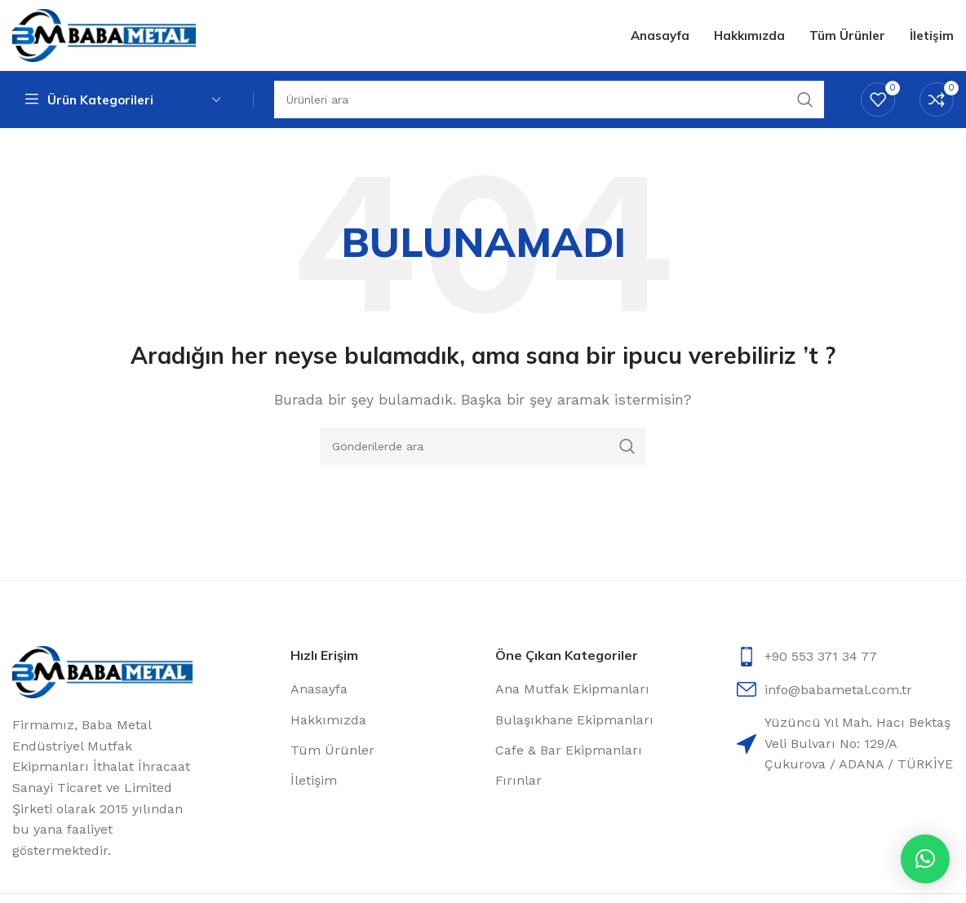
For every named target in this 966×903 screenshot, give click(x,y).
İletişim (313, 782)
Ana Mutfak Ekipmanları (572, 691)
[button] (925, 858)
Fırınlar (518, 782)
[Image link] (102, 673)
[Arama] (483, 448)
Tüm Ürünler (332, 752)
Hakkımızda (328, 721)
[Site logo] (104, 35)
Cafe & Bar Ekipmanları (568, 752)
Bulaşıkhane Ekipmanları (574, 721)
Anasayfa (319, 691)
